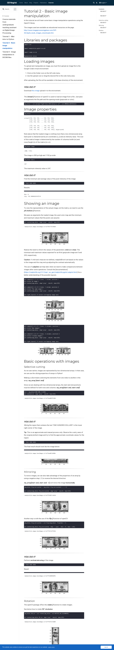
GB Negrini (12, 3)
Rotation (101, 30)
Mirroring (101, 25)
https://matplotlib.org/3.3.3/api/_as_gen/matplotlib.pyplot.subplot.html (51, 272)
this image (36, 91)
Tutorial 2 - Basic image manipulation (9, 45)
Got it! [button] (106, 647)
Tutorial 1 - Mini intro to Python (8, 38)
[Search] (94, 3)
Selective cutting (103, 20)
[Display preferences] (97, 3)
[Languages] (103, 3)
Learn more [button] (51, 647)
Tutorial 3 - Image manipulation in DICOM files (9, 54)
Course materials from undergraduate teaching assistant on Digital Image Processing (9, 26)
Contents (101, 9)
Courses (6, 16)
